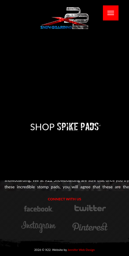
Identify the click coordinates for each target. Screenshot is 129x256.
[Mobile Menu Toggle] (110, 12)
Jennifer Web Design (81, 249)
